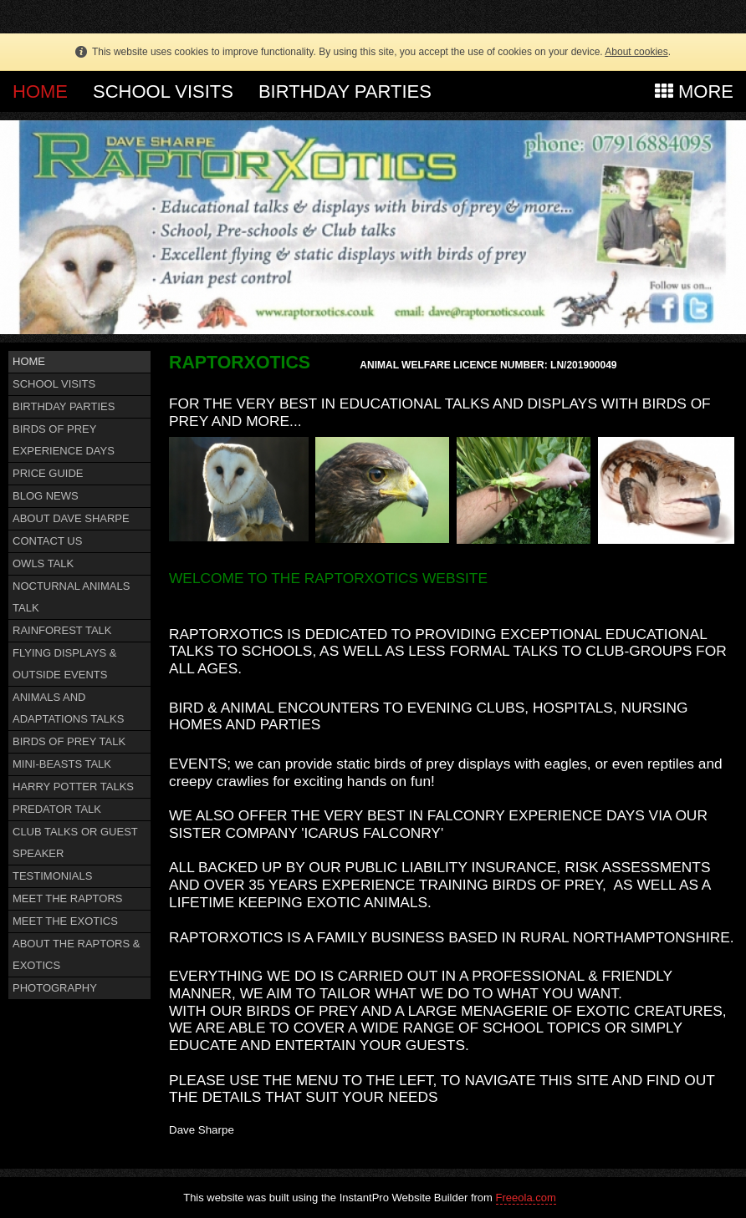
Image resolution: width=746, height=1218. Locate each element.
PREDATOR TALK (57, 809)
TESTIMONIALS (52, 876)
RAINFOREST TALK (62, 630)
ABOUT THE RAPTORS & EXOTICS (76, 954)
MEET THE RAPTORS (67, 898)
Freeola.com (526, 1197)
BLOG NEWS (46, 496)
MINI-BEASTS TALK (62, 764)
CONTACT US (47, 541)
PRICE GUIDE (48, 473)
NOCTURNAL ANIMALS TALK (71, 597)
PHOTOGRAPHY (55, 988)
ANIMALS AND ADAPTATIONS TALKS (68, 708)
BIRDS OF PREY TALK (69, 741)
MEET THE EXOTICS (65, 921)
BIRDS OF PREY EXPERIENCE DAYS (64, 440)
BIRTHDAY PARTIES (345, 91)
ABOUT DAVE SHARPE (71, 518)
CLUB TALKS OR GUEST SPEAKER (75, 842)
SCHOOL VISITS (163, 91)
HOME (40, 91)
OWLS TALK (43, 563)
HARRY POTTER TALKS (73, 786)
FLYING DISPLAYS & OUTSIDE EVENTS (65, 664)
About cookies (636, 52)
